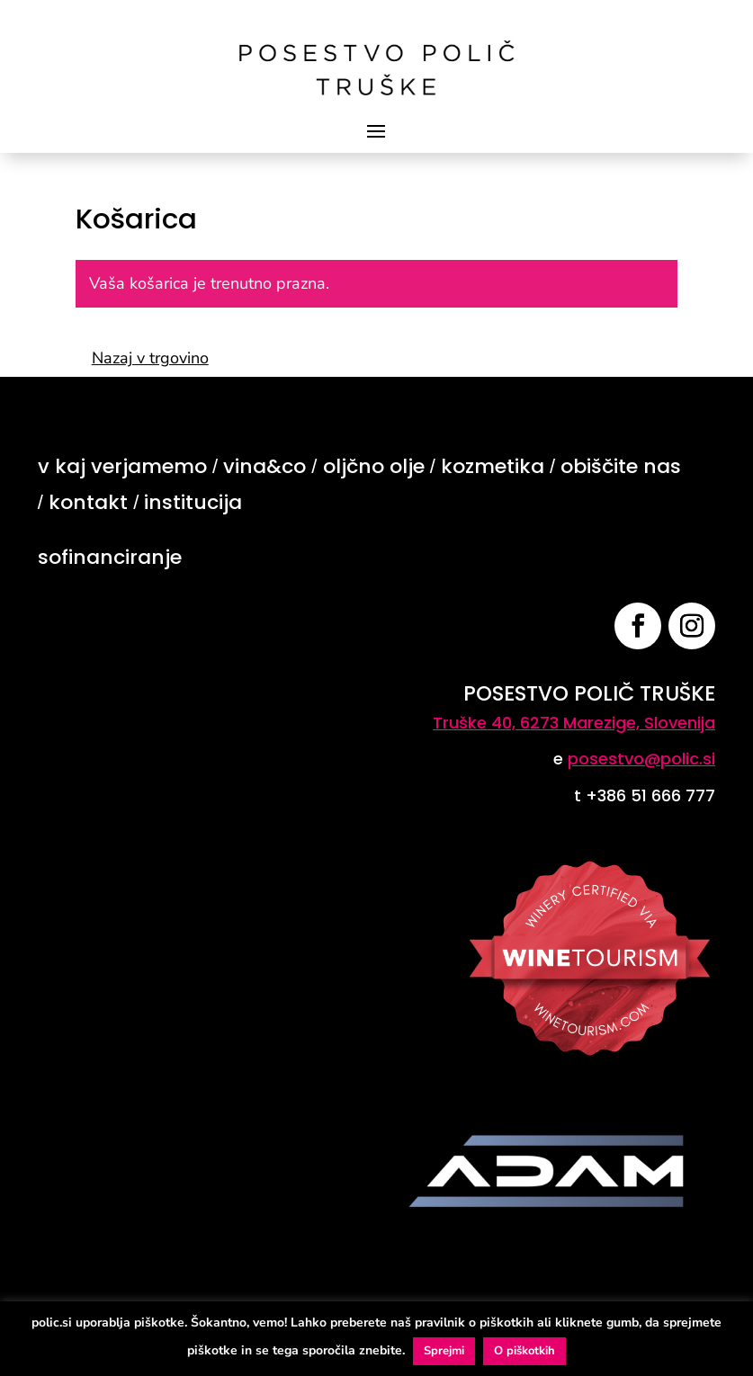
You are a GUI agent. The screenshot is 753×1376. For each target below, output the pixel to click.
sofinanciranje (110, 557)
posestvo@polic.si (641, 758)
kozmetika (492, 466)
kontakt (88, 502)
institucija (193, 502)
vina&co (264, 466)
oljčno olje (374, 466)
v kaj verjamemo (122, 466)
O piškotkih (524, 1351)
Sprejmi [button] (444, 1351)
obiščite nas (620, 466)
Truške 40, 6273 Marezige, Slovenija (574, 722)
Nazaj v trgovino (150, 358)
